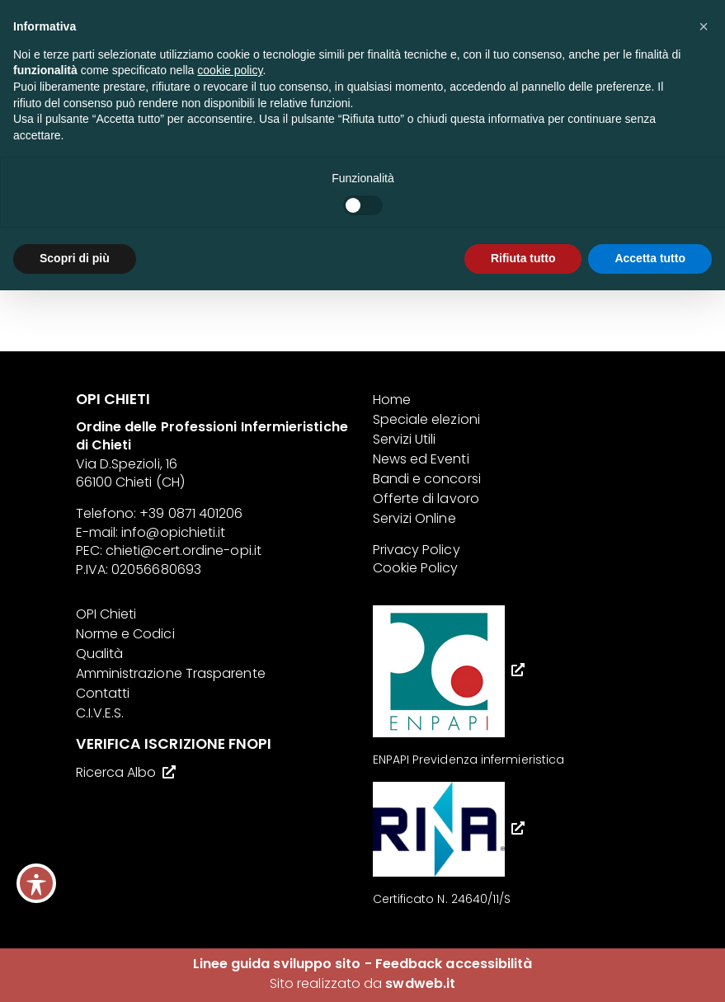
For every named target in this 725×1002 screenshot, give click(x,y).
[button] (703, 26)
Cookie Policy (416, 567)
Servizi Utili (404, 439)
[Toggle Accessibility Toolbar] (36, 883)
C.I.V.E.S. (100, 712)
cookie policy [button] (229, 70)
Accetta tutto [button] (649, 258)
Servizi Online (414, 518)
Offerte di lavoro (426, 498)
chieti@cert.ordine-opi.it (183, 550)
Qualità (100, 653)
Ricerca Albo (116, 772)
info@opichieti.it (173, 532)
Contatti (103, 693)
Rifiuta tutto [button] (523, 258)
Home (392, 399)
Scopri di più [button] (75, 258)
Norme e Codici (125, 633)
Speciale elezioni (426, 419)
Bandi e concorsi (427, 478)
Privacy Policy (416, 549)
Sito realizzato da (362, 983)
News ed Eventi (421, 458)
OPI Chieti (106, 613)
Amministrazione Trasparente (171, 673)
